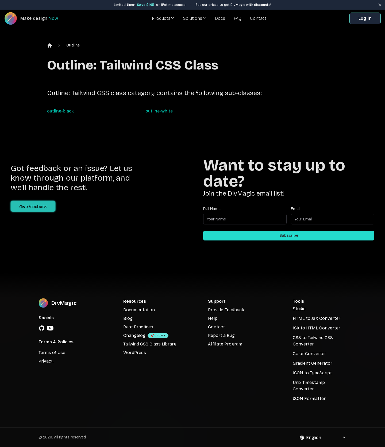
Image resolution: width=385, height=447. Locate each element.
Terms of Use (51, 352)
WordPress (134, 352)
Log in (365, 18)
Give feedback (33, 206)
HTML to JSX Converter (316, 318)
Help (212, 318)
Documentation (139, 309)
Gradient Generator (312, 363)
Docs (220, 18)
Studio (299, 308)
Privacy (45, 361)
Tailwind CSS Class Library (149, 344)
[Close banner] (379, 4)
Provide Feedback (226, 309)
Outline (73, 45)
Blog (128, 318)
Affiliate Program (225, 344)
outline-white (159, 111)
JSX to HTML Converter (316, 328)
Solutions (194, 18)
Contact (258, 18)
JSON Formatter (309, 398)
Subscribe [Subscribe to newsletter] (288, 235)
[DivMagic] (36, 18)
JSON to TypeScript (312, 372)
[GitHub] (41, 328)
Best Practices (138, 326)
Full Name (212, 209)
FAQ (237, 18)
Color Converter (309, 353)
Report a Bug (221, 335)
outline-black (60, 111)
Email (295, 209)
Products (163, 18)
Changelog (134, 335)
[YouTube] (50, 328)
